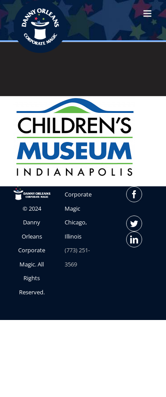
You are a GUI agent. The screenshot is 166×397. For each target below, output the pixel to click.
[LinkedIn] (134, 239)
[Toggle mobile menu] (148, 13)
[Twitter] (134, 223)
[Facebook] (134, 194)
